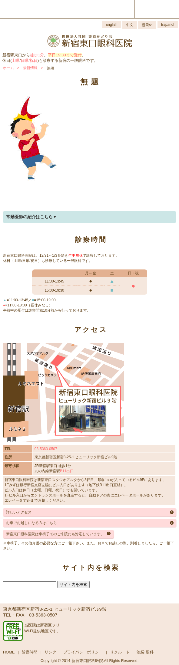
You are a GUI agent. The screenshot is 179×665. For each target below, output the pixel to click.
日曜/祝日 (29, 60)
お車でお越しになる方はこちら (31, 523)
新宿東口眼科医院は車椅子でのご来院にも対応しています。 (55, 534)
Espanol (167, 24)
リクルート (120, 652)
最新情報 (30, 68)
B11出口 (67, 471)
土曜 (15, 60)
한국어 (147, 25)
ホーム (8, 68)
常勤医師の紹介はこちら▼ (31, 216)
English (111, 24)
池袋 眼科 (145, 652)
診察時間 (30, 652)
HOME (9, 652)
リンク (50, 652)
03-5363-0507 (46, 449)
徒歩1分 (37, 55)
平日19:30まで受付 (64, 55)
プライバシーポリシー (83, 652)
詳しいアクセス (18, 512)
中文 (129, 25)
